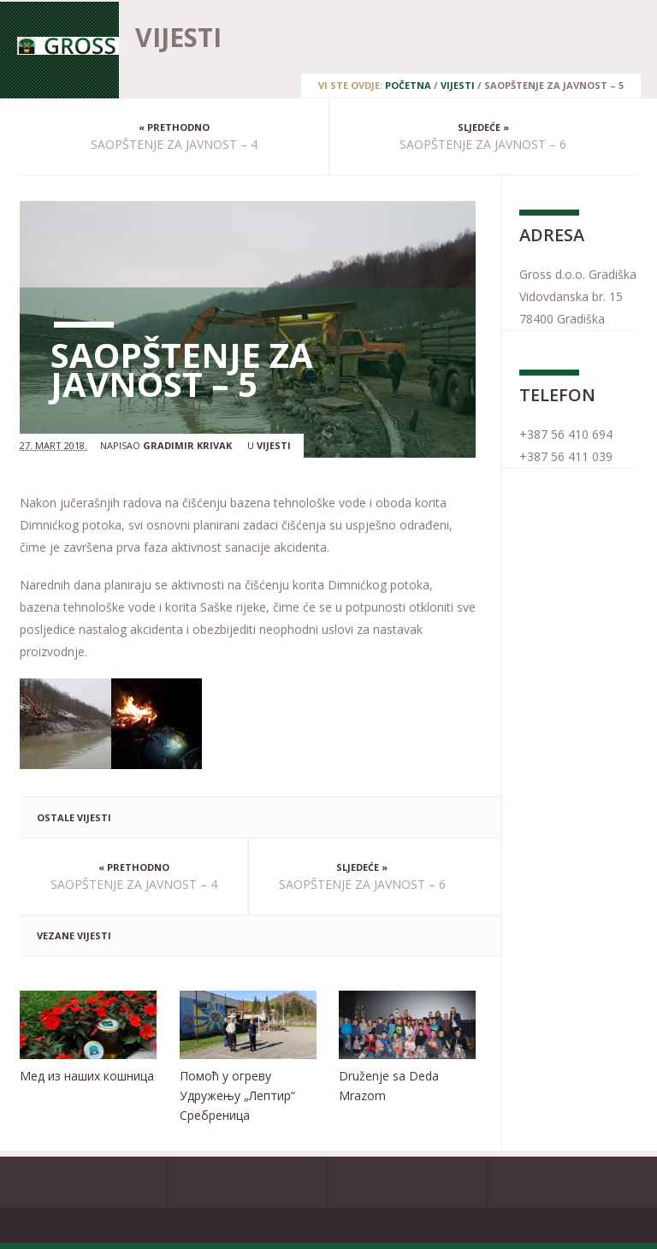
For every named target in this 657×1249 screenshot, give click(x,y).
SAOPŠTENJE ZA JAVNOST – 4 (174, 144)
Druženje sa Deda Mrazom (389, 1086)
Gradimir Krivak (187, 445)
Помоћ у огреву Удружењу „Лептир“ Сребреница (237, 1095)
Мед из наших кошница (87, 1076)
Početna (408, 85)
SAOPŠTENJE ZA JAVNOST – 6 (483, 144)
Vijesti (458, 85)
